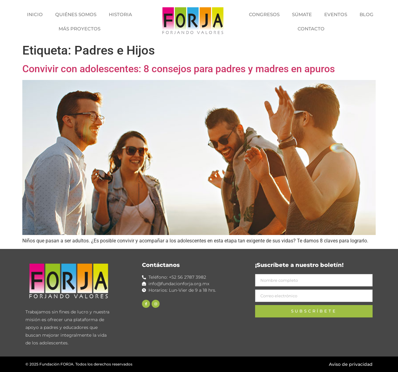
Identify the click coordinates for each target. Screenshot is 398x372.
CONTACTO (311, 29)
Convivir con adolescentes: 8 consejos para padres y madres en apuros (178, 69)
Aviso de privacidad (351, 364)
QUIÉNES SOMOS (75, 14)
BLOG (367, 14)
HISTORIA (120, 14)
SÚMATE (302, 14)
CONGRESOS (264, 14)
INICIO (35, 14)
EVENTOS (335, 14)
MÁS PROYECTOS (79, 29)
